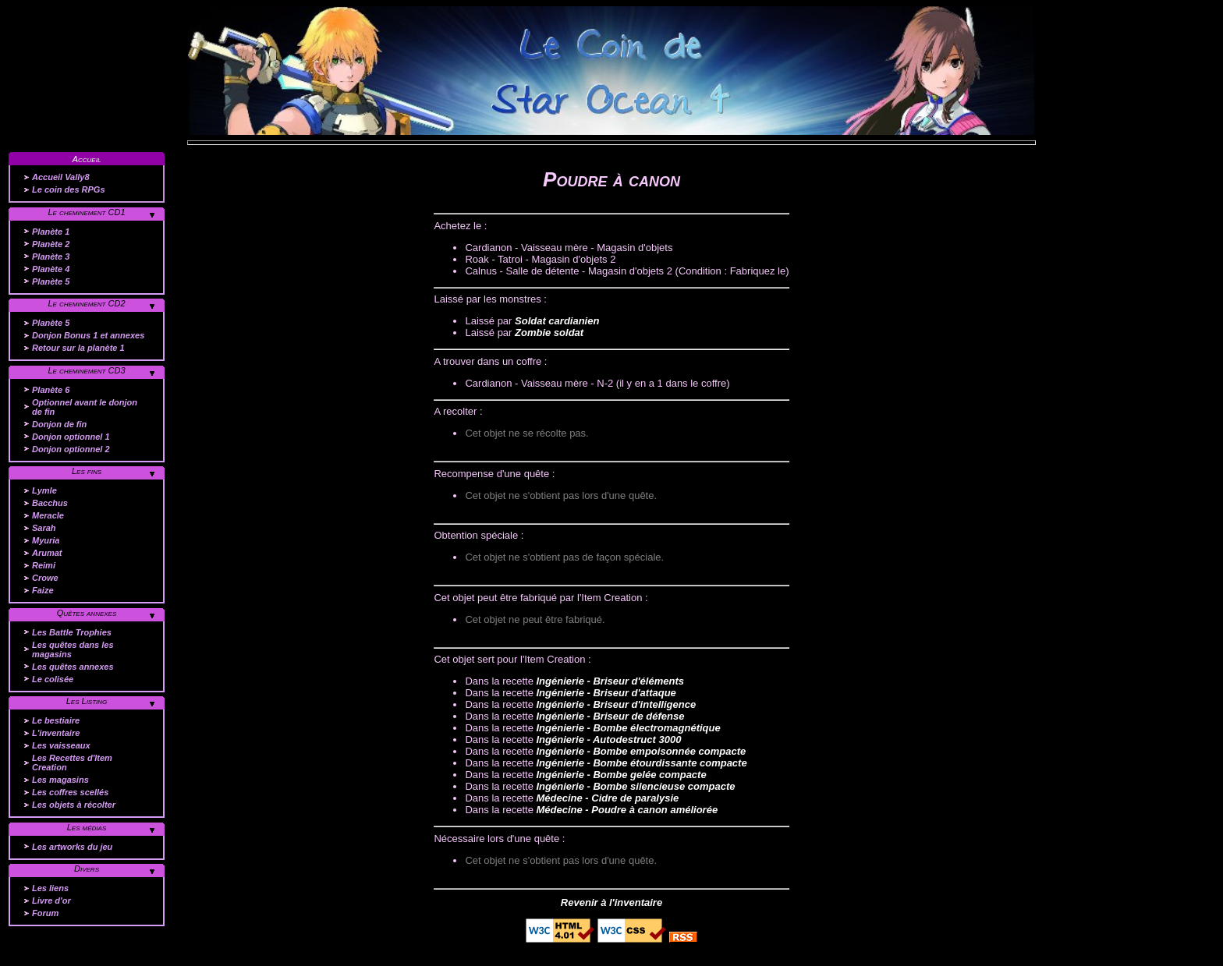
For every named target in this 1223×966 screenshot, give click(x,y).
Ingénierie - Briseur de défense (610, 716)
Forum (45, 913)
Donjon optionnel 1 (71, 436)
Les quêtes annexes (73, 666)
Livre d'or (51, 900)
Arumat (47, 552)
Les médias (87, 827)
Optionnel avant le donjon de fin (84, 407)
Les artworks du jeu (72, 846)
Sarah (44, 528)
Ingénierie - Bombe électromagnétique (628, 728)
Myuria (45, 540)
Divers (86, 868)
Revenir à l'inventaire (611, 902)
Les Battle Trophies (72, 632)
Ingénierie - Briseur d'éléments (609, 681)
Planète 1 (50, 231)
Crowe (45, 577)
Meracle (48, 515)
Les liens (50, 888)
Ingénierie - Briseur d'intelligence (616, 704)
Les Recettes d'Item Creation (72, 762)
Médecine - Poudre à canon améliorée (627, 810)
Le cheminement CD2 (86, 303)
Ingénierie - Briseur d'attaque (605, 693)
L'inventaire (56, 733)
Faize (43, 590)
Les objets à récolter (73, 804)
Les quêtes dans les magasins (73, 649)
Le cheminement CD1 (86, 212)
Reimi (43, 565)
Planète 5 (50, 281)
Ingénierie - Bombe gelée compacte (621, 774)
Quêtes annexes (87, 612)
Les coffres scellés (70, 792)
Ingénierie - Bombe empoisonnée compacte (641, 751)
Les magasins (60, 779)
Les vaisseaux (61, 745)
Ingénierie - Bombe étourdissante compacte (641, 763)
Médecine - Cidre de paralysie (607, 798)
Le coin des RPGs (68, 189)
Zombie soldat (549, 332)
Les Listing (87, 701)
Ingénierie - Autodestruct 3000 (608, 739)
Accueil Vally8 (61, 177)
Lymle (44, 490)
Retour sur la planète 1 (78, 347)
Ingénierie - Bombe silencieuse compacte (635, 786)
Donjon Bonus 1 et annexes (88, 335)
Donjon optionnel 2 (71, 449)
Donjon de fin (59, 424)
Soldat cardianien (557, 321)
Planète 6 (50, 390)
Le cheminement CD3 (86, 370)
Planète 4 (50, 269)
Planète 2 (50, 244)
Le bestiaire (56, 720)
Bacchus (50, 503)
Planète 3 (50, 256)
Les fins (86, 471)
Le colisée (52, 679)
